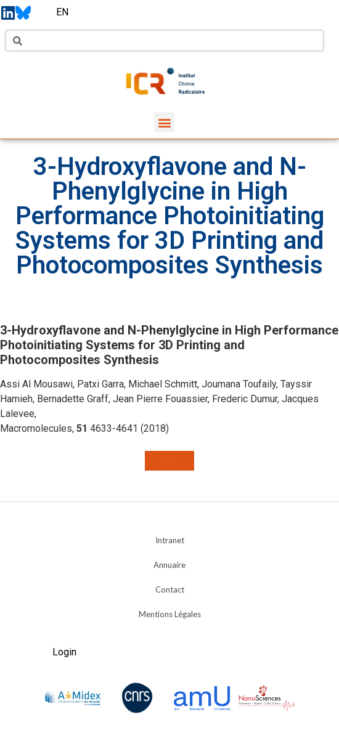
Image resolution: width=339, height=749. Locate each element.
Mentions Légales (170, 614)
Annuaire (169, 565)
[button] (164, 122)
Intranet (169, 540)
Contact (169, 589)
